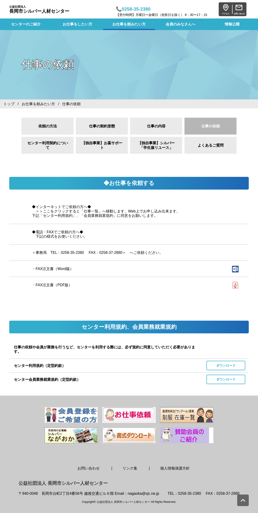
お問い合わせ (88, 468)
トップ (9, 104)
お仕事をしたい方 (77, 24)
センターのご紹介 (26, 24)
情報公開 (232, 24)
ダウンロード (226, 365)
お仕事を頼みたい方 (129, 24)
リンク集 (130, 468)
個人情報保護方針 (175, 468)
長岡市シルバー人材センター (39, 9)
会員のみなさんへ (180, 24)
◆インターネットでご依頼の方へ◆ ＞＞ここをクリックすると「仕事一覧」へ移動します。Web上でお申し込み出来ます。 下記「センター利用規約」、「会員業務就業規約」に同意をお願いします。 (106, 211)
